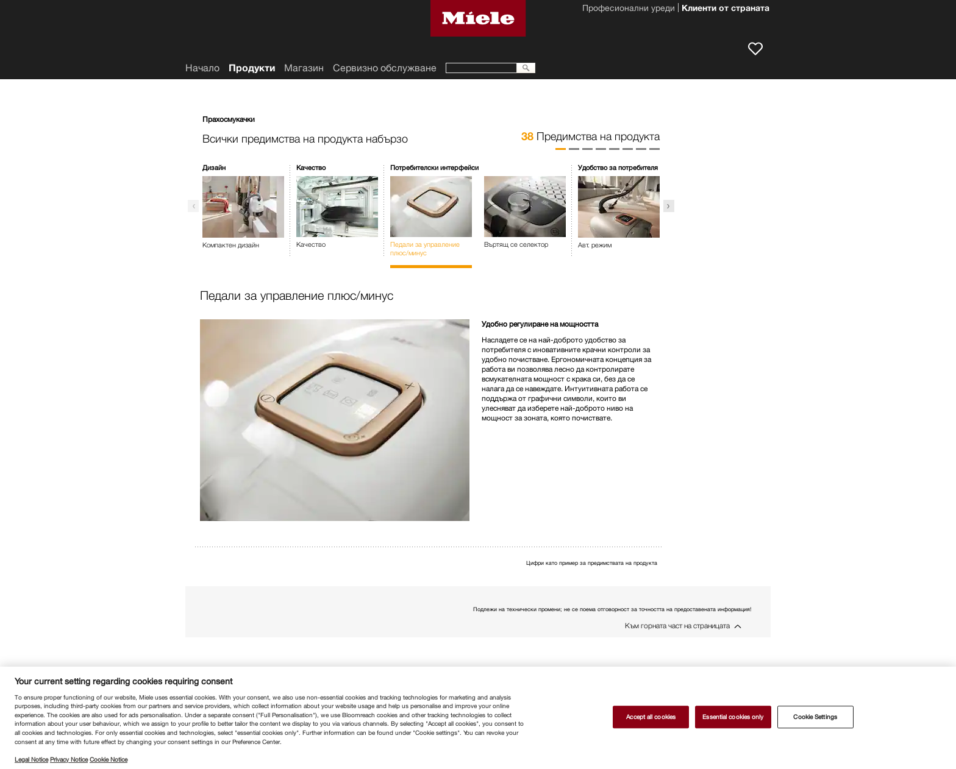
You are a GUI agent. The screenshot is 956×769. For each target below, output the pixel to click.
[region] (478, 718)
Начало (202, 68)
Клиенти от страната (725, 9)
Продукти (252, 68)
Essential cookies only (732, 717)
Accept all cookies (651, 717)
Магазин (304, 68)
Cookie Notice (108, 760)
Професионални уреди (628, 9)
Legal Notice (31, 760)
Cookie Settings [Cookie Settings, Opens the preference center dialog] (814, 717)
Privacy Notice (69, 760)
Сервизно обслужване (385, 68)
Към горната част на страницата (677, 625)
